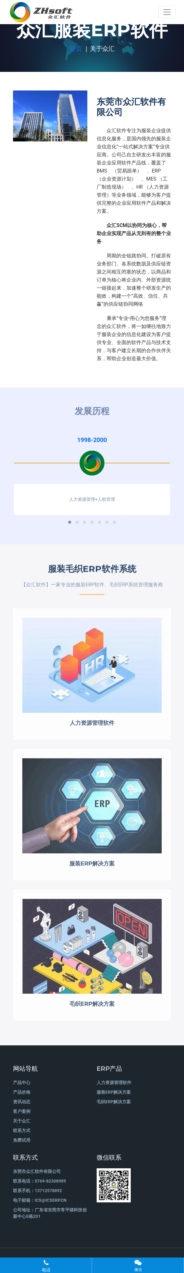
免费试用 (21, 1140)
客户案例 (21, 1111)
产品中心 (21, 1082)
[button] (69, 522)
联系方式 (21, 1130)
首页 (75, 48)
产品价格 (21, 1092)
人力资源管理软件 (114, 1082)
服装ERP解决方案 (114, 1092)
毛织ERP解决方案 (114, 1101)
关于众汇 (21, 1120)
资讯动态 (21, 1101)
